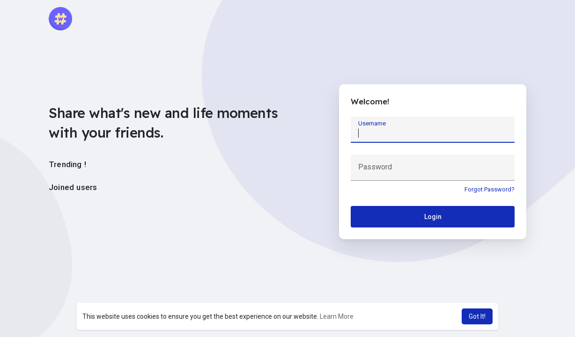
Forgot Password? (489, 189)
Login (433, 216)
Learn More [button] (337, 316)
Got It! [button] (477, 316)
